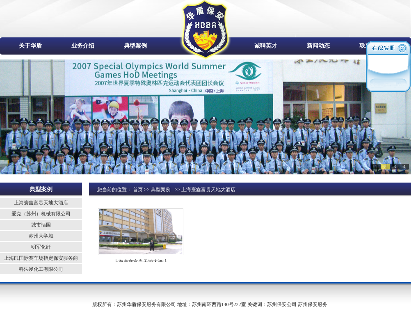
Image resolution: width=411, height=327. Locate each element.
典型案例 (135, 46)
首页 (138, 189)
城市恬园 (41, 225)
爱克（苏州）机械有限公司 (41, 214)
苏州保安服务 (312, 304)
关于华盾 (30, 46)
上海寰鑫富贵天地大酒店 (41, 203)
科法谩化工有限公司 (41, 269)
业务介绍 (82, 46)
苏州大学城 (41, 236)
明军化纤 (41, 247)
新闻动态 (318, 46)
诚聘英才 (265, 46)
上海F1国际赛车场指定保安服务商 (41, 258)
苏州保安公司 (282, 304)
